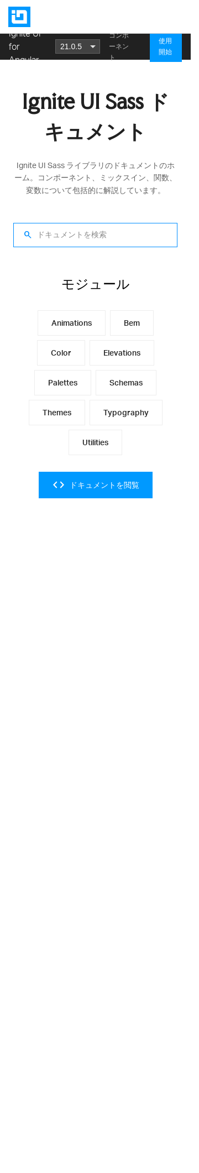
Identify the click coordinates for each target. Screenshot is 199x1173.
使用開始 (165, 46)
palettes (62, 382)
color (61, 352)
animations (71, 322)
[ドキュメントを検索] (95, 235)
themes (57, 412)
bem (132, 322)
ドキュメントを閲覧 (95, 485)
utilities (95, 442)
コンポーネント (119, 46)
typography (126, 412)
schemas (126, 382)
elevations (121, 352)
